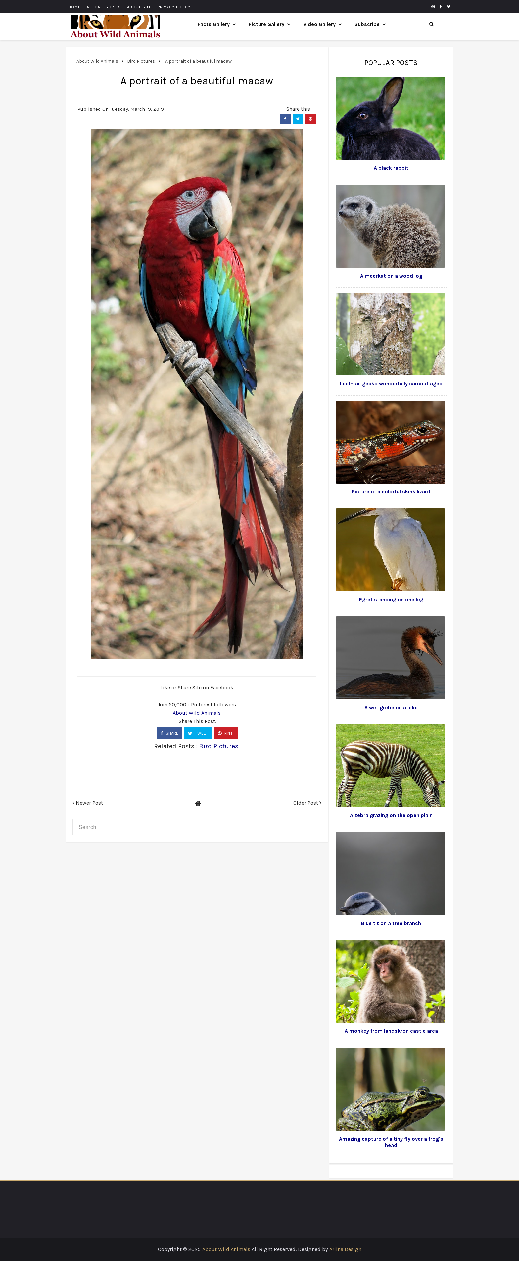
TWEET (198, 733)
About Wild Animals (197, 713)
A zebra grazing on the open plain (391, 815)
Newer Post (87, 803)
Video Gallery (319, 24)
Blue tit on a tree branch (391, 923)
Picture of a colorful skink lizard (391, 491)
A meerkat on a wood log (391, 276)
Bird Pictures (218, 746)
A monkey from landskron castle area (391, 1031)
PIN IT (226, 733)
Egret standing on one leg (391, 599)
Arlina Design (345, 1249)
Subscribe (367, 24)
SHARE (169, 733)
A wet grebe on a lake (391, 707)
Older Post (307, 803)
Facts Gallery (214, 24)
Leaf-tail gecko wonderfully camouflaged (391, 383)
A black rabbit (391, 168)
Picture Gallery (266, 24)
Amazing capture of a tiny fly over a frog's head (391, 1142)
